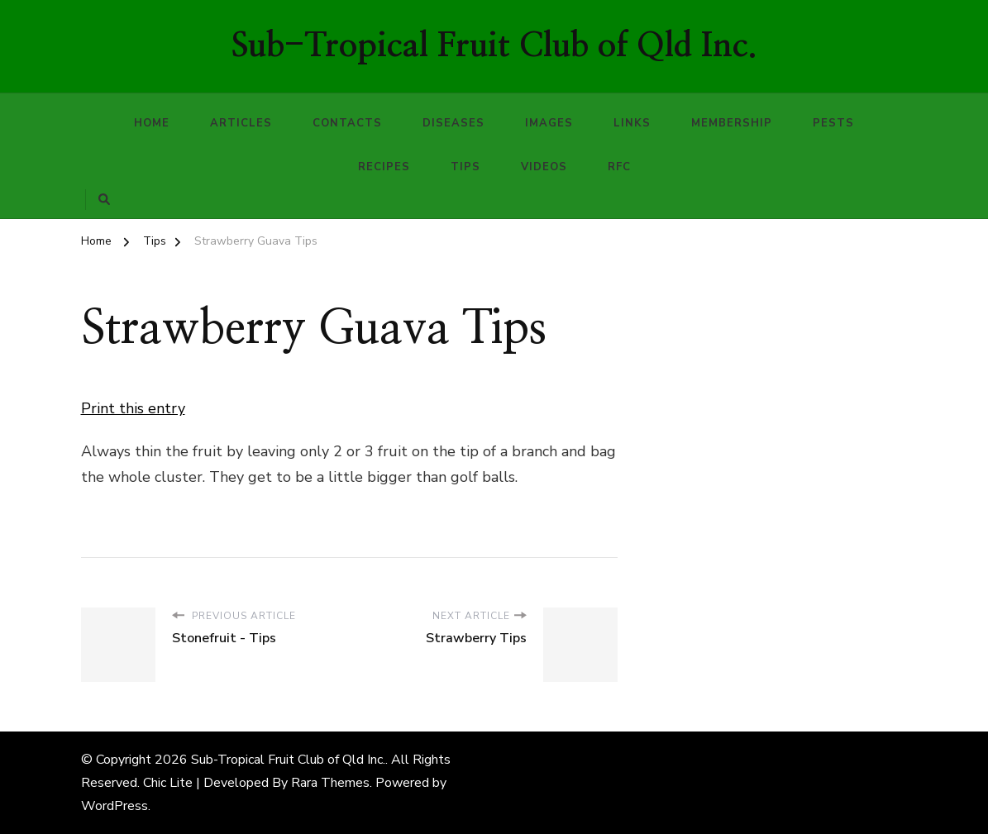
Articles (241, 123)
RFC (619, 167)
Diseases (453, 123)
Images (549, 123)
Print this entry (133, 408)
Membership (731, 123)
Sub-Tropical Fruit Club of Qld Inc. (494, 46)
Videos (544, 167)
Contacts (347, 123)
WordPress (114, 806)
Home (151, 123)
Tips (465, 167)
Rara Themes (330, 783)
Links (632, 123)
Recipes (384, 167)
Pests (833, 123)
